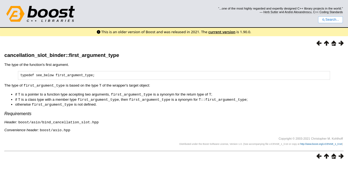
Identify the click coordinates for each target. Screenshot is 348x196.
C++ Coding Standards (328, 12)
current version (221, 31)
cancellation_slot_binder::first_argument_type (61, 55)
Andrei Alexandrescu (298, 12)
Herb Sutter (270, 12)
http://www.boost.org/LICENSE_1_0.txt (321, 143)
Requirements (18, 113)
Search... (330, 20)
